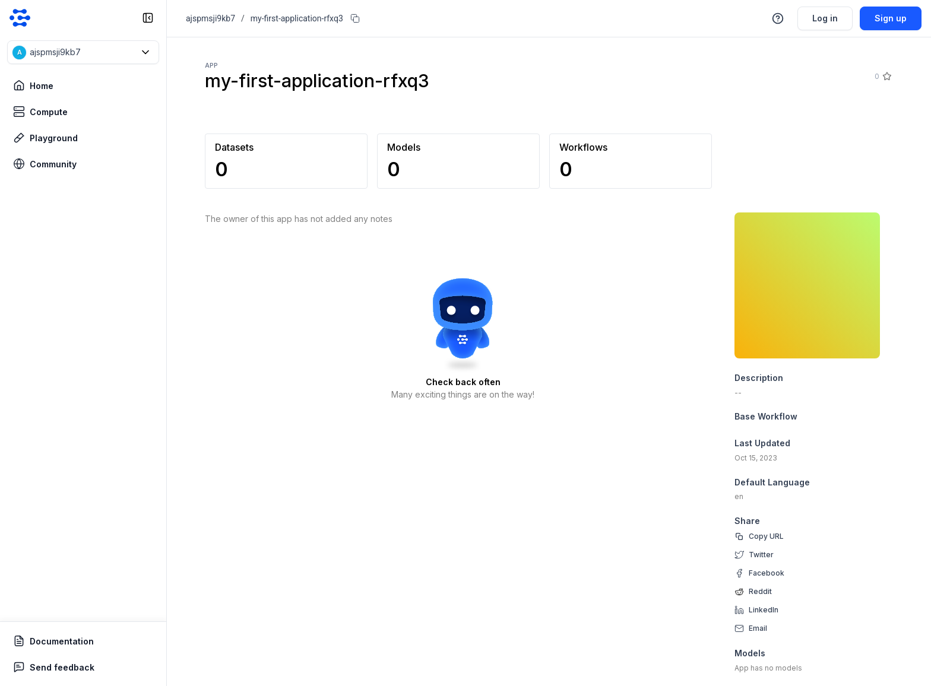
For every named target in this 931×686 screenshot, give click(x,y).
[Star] (886, 76)
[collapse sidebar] (148, 17)
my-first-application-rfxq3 (297, 18)
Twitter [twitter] (761, 554)
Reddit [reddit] (760, 591)
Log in (825, 18)
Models (749, 653)
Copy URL (766, 536)
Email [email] (758, 628)
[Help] (777, 18)
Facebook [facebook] (766, 573)
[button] (83, 52)
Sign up (891, 18)
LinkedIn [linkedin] (763, 609)
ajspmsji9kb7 (210, 18)
